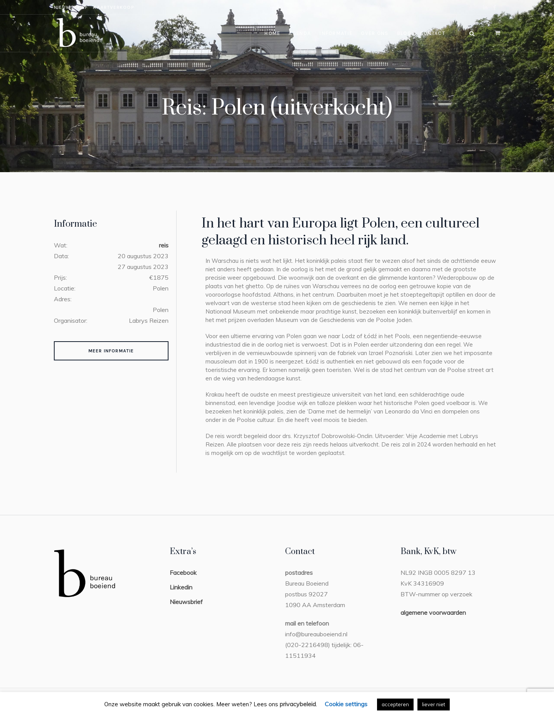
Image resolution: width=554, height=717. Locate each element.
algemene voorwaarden (433, 612)
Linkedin (181, 587)
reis (164, 245)
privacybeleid (298, 704)
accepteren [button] (395, 704)
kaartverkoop (113, 7)
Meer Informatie (111, 351)
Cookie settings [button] (346, 704)
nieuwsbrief (71, 7)
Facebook (183, 572)
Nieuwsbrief (186, 602)
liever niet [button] (433, 704)
